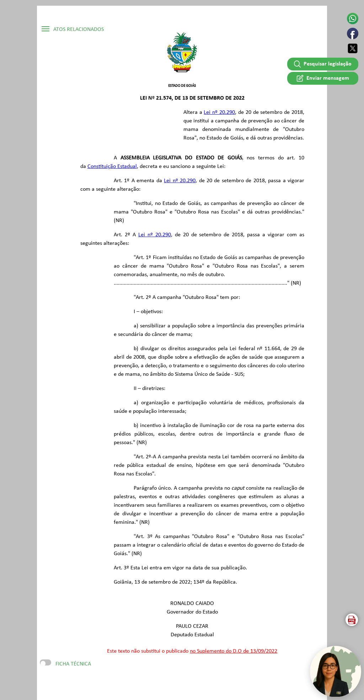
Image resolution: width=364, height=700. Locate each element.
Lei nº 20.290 (219, 112)
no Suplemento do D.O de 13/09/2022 (233, 651)
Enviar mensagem (322, 78)
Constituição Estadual (112, 166)
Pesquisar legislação (323, 63)
